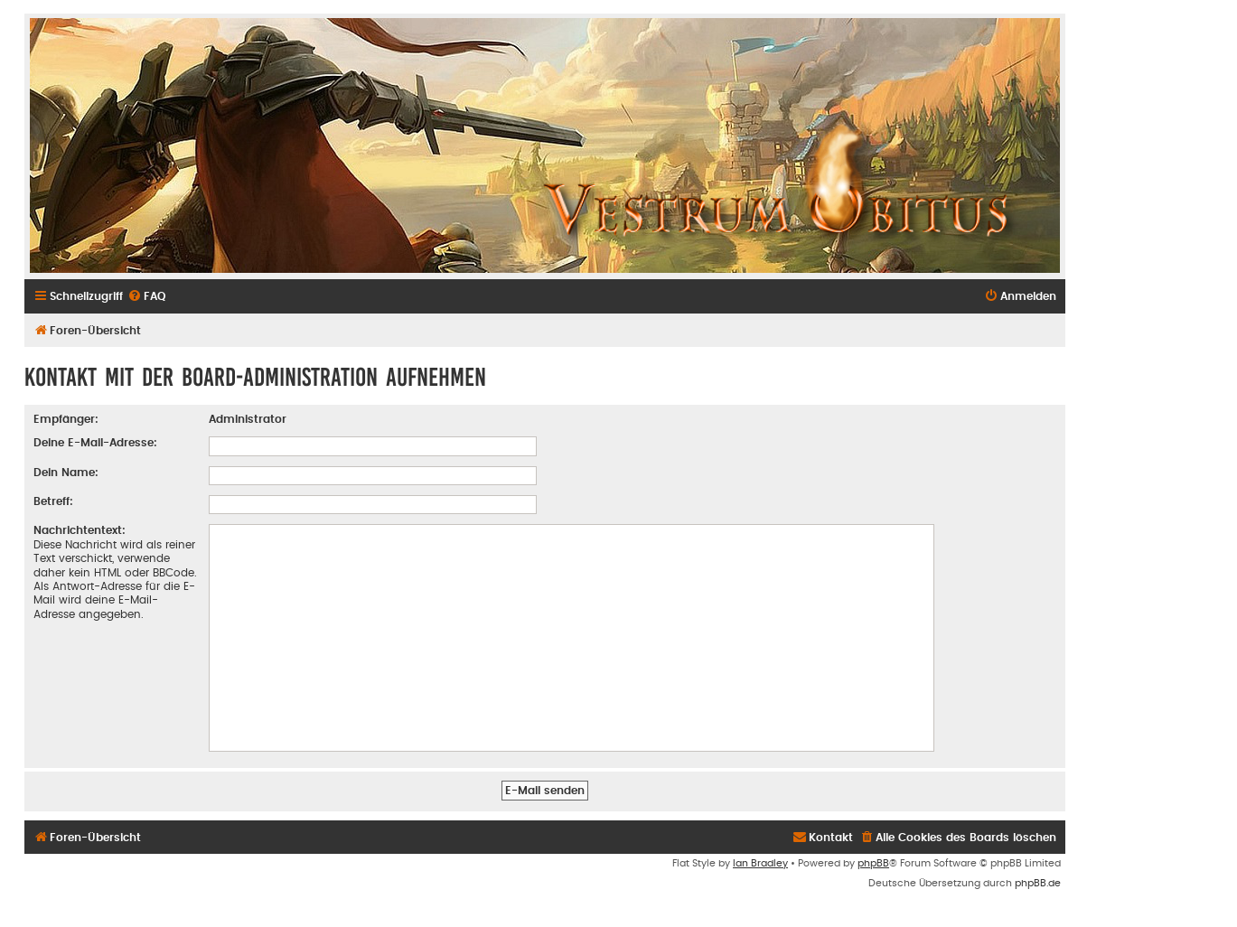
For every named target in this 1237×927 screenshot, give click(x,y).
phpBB (873, 863)
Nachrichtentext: (79, 530)
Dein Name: (65, 472)
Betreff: (53, 501)
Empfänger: (65, 419)
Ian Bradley (760, 863)
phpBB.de (1038, 883)
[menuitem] (146, 296)
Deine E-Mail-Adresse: (95, 442)
